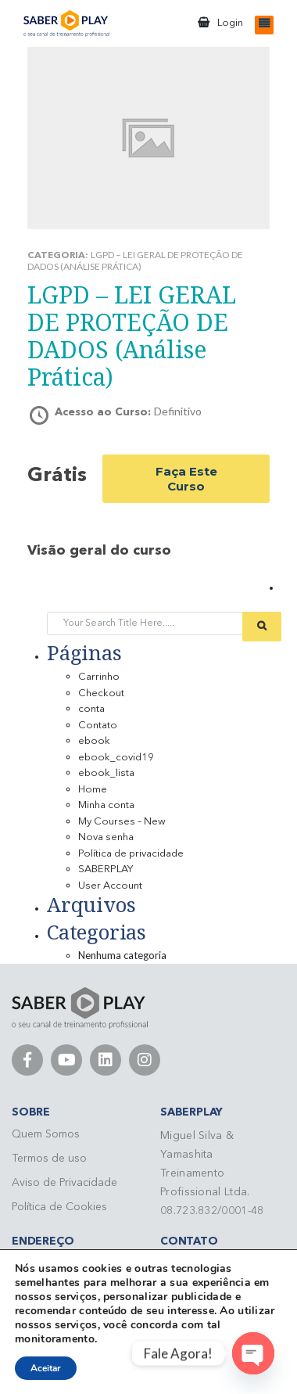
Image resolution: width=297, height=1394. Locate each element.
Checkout (101, 693)
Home (92, 790)
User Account (110, 886)
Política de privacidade (131, 854)
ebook (94, 741)
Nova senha (106, 837)
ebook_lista (106, 773)
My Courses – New (122, 822)
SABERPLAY (105, 869)
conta (91, 709)
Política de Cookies (59, 1207)
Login (230, 23)
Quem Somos (46, 1134)
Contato (97, 725)
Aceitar (45, 1368)
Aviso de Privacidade (64, 1182)
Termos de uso (49, 1158)
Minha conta (106, 805)
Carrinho (99, 677)
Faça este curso (186, 479)
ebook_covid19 (116, 758)
